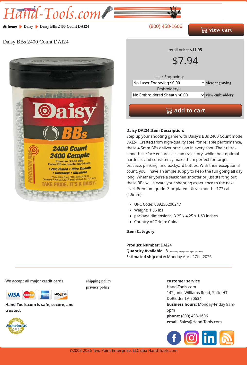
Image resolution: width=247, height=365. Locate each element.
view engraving (218, 83)
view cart (216, 29)
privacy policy (97, 287)
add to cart (185, 110)
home (10, 26)
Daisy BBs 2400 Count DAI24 (64, 26)
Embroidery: (168, 92)
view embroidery (220, 95)
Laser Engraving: (168, 80)
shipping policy (98, 281)
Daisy (29, 26)
